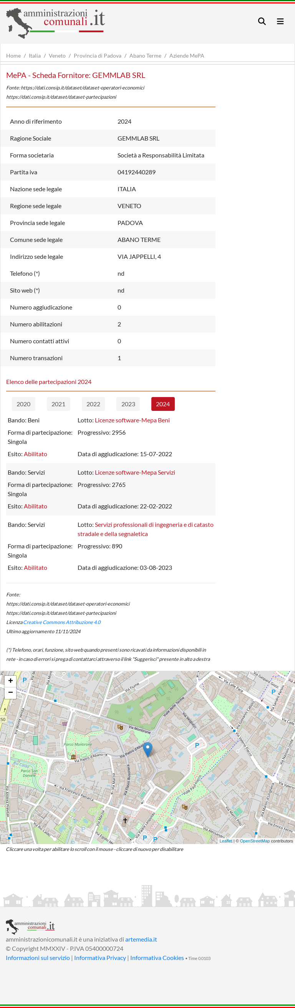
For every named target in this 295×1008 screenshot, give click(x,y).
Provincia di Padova (97, 55)
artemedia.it (141, 939)
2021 (58, 403)
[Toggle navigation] (262, 21)
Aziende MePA (186, 55)
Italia (35, 55)
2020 (23, 403)
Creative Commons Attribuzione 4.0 (61, 622)
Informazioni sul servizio (38, 957)
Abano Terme (145, 55)
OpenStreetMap (255, 841)
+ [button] (10, 681)
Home (13, 55)
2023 (128, 403)
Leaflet (226, 841)
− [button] (10, 693)
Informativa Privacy (100, 957)
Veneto (57, 55)
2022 (93, 403)
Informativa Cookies (157, 957)
